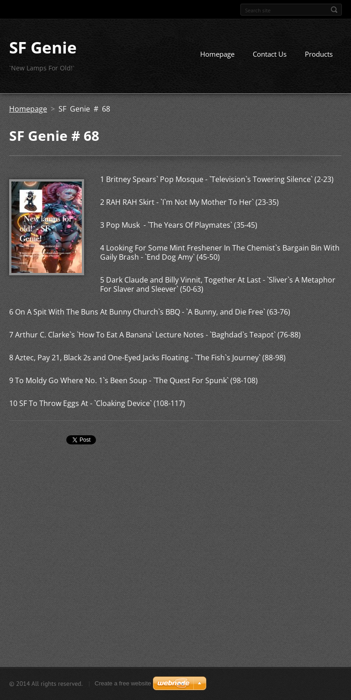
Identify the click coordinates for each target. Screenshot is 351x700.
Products (319, 54)
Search (334, 10)
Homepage (217, 54)
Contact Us (270, 54)
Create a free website (123, 683)
